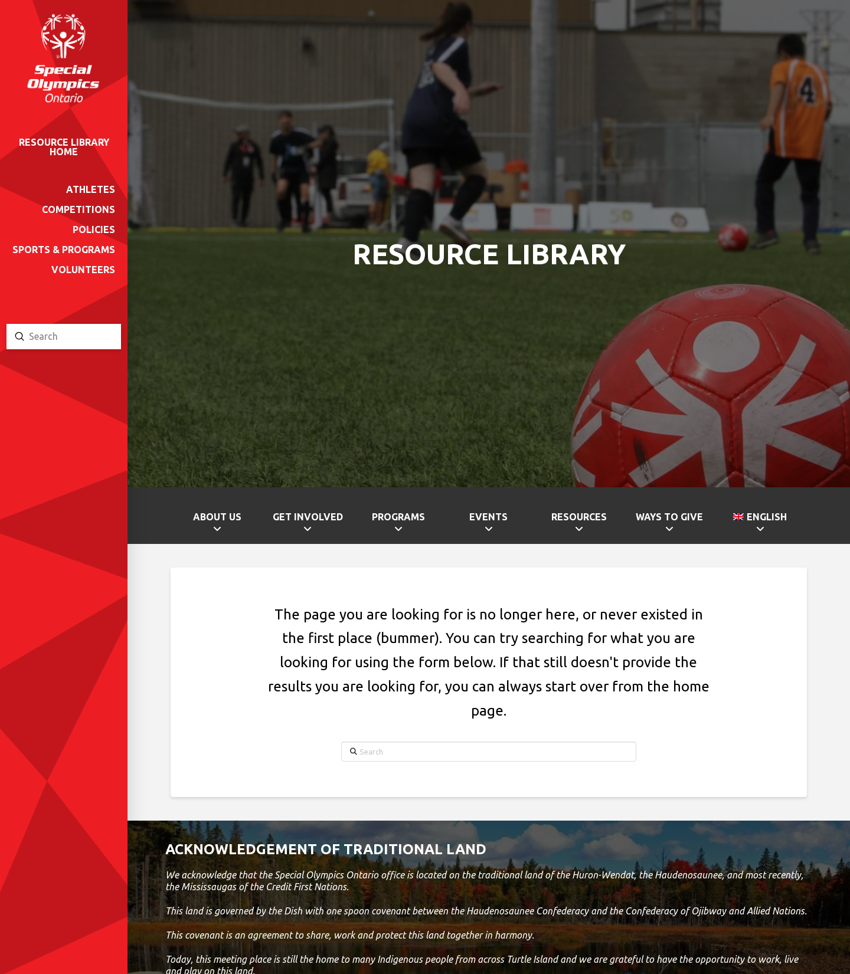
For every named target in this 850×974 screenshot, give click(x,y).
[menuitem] (760, 524)
